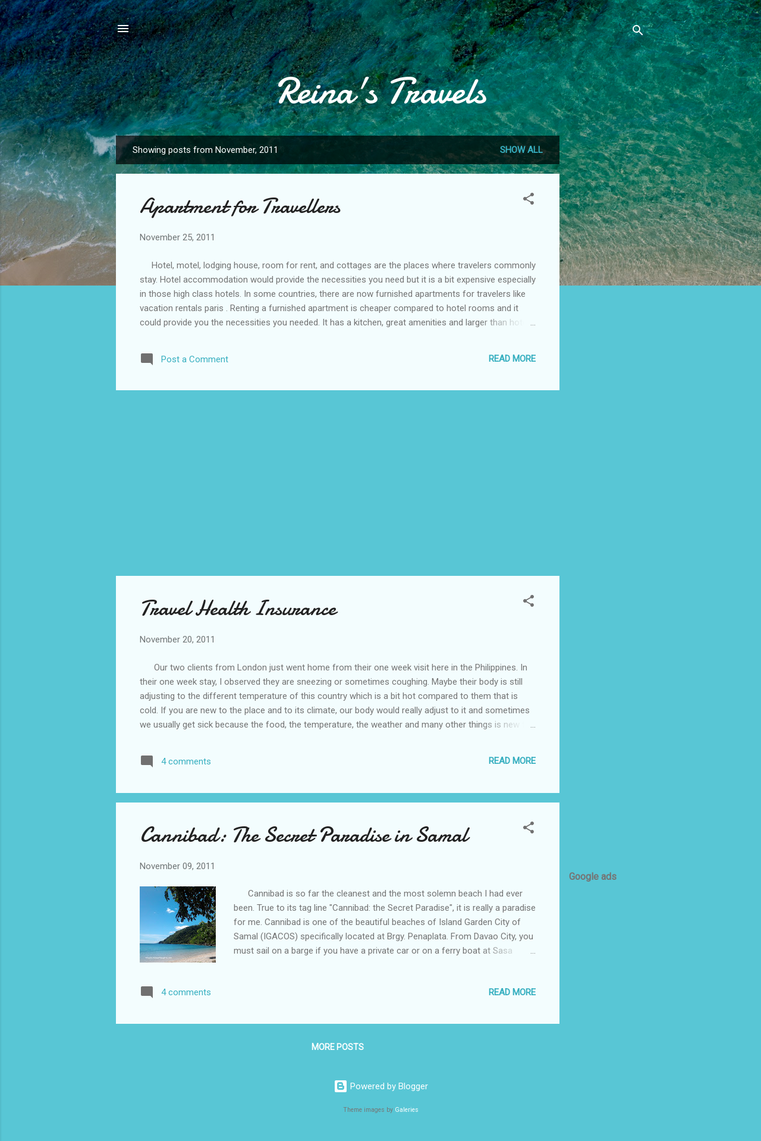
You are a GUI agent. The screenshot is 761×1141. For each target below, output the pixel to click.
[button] (528, 201)
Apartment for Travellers (240, 206)
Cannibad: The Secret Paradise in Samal (303, 835)
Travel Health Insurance (238, 608)
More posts (338, 1047)
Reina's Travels (380, 91)
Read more (512, 358)
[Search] (638, 32)
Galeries (407, 1110)
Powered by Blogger (381, 1086)
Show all (521, 150)
